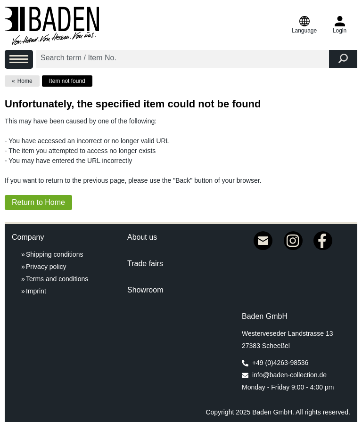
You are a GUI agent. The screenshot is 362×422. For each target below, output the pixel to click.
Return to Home (38, 202)
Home (25, 81)
